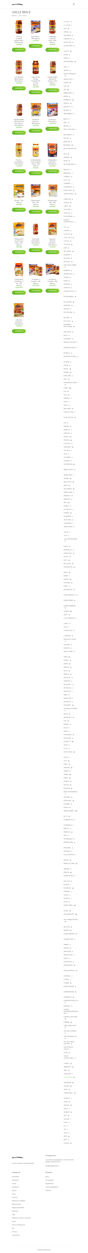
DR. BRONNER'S (70, 297)
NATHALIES (68, 702)
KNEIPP (67, 576)
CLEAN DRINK (69, 216)
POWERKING (69, 825)
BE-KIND (67, 110)
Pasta (14, 1221)
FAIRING (68, 372)
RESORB (67, 869)
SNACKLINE (68, 951)
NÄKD (67, 695)
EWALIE (67, 365)
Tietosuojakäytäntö (51, 1187)
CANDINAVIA (69, 187)
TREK (67, 1070)
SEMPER (68, 930)
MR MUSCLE (68, 688)
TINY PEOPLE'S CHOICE (68, 1048)
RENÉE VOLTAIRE (70, 863)
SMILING (67, 948)
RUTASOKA (69, 888)
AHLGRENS (68, 35)
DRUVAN (67, 309)
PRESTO (67, 829)
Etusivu (14, 15)
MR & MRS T (69, 684)
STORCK (67, 979)
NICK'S (67, 714)
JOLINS (67, 532)
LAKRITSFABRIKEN (70, 607)
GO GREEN (68, 457)
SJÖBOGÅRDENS (70, 934)
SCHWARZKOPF (70, 914)
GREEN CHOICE (70, 470)
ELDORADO (68, 339)
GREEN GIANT (69, 475)
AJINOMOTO (69, 39)
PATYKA (68, 785)
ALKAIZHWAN (69, 46)
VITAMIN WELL (70, 1093)
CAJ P (67, 180)
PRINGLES (68, 832)
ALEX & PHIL (69, 42)
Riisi (13, 1228)
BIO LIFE (67, 138)
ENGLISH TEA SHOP (71, 342)
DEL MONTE (69, 251)
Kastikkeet (15, 1187)
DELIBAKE (68, 255)
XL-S (66, 1126)
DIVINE (67, 281)
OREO (67, 764)
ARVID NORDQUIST (70, 75)
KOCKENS (68, 583)
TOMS (67, 1053)
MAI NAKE (68, 645)
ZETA (67, 1136)
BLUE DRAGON (70, 148)
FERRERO (68, 398)
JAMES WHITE (69, 527)
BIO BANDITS (69, 135)
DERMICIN (68, 270)
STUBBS (68, 983)
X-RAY (67, 1122)
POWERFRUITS (69, 820)
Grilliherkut (15, 1180)
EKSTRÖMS (68, 332)
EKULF (67, 335)
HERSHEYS (68, 496)
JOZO (66, 535)
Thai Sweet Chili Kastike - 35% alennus (35, 241)
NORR (67, 731)
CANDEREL (68, 183)
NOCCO (67, 728)
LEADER (68, 611)
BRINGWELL (68, 173)
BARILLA (68, 103)
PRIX (66, 835)
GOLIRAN (68, 461)
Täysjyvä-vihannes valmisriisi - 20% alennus (52, 242)
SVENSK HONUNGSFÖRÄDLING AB (71, 1011)
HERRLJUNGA (69, 492)
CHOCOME (68, 209)
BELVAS (67, 126)
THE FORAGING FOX (70, 1037)
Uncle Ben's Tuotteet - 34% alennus (36, 281)
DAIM (66, 248)
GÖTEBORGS (69, 464)
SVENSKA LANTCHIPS (70, 1018)
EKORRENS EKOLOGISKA (69, 325)
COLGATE (68, 244)
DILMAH (67, 277)
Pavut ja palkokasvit (18, 1225)
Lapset (14, 1190)
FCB (66, 391)
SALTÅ (67, 902)
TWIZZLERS (68, 1074)
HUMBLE (68, 513)
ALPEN (67, 55)
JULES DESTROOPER (70, 540)
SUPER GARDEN (70, 986)
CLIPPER (67, 231)
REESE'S (67, 860)
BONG (67, 161)
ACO (66, 28)
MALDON (68, 648)
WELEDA (68, 1105)
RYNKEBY (68, 891)
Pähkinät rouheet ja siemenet (21, 1218)
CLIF (66, 227)
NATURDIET (69, 705)
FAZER (67, 388)
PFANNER (68, 804)
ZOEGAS (68, 1143)
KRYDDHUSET (69, 590)
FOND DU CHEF (69, 412)
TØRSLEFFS (69, 1067)
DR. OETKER (69, 302)
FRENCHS (68, 433)
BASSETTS (68, 107)
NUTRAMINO (69, 735)
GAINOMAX (69, 447)
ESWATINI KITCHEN (71, 356)
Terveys (14, 1232)
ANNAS (67, 58)
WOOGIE (67, 1119)
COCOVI (68, 241)
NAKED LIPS (68, 698)
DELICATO (68, 262)
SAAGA (67, 895)
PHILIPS (67, 807)
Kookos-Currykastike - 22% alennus (19, 162)
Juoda (14, 1183)
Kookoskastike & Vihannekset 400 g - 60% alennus (36, 163)
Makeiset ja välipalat (18, 1201)
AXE (66, 89)
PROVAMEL (68, 848)
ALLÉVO (68, 51)
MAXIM (67, 664)
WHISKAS (68, 1112)
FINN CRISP (68, 409)
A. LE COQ (68, 25)
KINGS (67, 572)
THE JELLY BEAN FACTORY (69, 1043)
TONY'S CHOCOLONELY (70, 1057)
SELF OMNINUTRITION (71, 920)
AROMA (67, 70)
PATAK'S (68, 781)
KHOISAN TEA (69, 567)
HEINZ (67, 485)
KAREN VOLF (69, 553)
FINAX (67, 405)
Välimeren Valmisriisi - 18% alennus (19, 322)
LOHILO (67, 623)
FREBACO (68, 430)
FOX (66, 423)
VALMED (68, 1086)
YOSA (67, 1133)
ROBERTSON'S (69, 876)
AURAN (67, 83)
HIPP (67, 503)
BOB (66, 154)
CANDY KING (69, 190)
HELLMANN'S (69, 489)
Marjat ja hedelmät (18, 1207)
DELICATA (68, 258)
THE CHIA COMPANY (70, 1032)
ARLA (66, 67)
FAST (67, 379)
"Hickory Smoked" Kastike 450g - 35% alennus (19, 39)
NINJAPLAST (69, 717)
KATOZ (67, 557)
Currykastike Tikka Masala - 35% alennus (19, 79)
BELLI (66, 122)
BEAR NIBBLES (69, 114)
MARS (67, 657)
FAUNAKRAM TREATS (70, 383)
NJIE (66, 721)
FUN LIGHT (68, 443)
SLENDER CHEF (69, 939)
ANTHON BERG (70, 61)
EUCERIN (67, 362)
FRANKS (68, 426)
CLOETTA (68, 234)
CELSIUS (68, 203)
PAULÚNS (68, 788)
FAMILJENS (68, 376)
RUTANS (67, 885)
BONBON (68, 157)
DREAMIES (68, 305)
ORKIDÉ (67, 771)
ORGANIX (68, 768)
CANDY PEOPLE (70, 194)
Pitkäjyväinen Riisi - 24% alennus (52, 202)
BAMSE (67, 96)
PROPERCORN (69, 842)
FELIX (67, 395)
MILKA (67, 671)
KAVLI (67, 560)
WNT (67, 1115)
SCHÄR (67, 911)
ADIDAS (67, 32)
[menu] (74, 4)
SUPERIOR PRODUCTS (71, 1002)
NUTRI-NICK (68, 738)
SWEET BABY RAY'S (70, 1027)
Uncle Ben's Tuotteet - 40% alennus (52, 281)
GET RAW (68, 450)
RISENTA (68, 872)
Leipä (13, 1194)
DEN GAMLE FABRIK (70, 266)
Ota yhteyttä (49, 1180)
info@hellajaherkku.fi (52, 1166)
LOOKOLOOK (69, 630)
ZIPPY (66, 1140)
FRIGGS (68, 437)
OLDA (67, 757)
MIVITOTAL (68, 678)
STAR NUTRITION (70, 971)
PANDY (67, 778)
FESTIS (67, 402)
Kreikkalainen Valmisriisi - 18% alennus (52, 162)
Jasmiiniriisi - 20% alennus (52, 120)
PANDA (67, 774)
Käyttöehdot (49, 1183)
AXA (66, 86)
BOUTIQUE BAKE (70, 164)
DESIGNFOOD (69, 274)
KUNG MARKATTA (71, 595)
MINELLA (68, 674)
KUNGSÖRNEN (70, 600)
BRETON (67, 170)
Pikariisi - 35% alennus (18, 201)
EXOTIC (67, 369)
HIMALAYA (68, 499)
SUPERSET (68, 1006)
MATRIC (67, 660)
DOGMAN (68, 284)
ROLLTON (68, 881)
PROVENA (68, 851)
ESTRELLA (68, 353)
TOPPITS (68, 1063)
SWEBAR (68, 1022)
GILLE (66, 454)
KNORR (68, 579)
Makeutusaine (16, 1204)
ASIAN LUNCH (69, 79)
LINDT (67, 615)
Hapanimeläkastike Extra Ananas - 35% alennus (52, 80)
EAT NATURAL (69, 312)
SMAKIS (67, 945)
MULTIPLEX (68, 691)
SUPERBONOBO (70, 992)
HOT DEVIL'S (69, 509)
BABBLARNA (69, 93)
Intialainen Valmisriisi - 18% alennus (36, 121)
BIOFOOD (68, 142)
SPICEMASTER (70, 965)
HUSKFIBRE (68, 516)
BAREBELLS (69, 100)
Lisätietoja (19, 50)
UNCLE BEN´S (69, 1077)
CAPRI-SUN (68, 199)
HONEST (67, 506)
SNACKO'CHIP (69, 955)
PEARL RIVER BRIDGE (70, 793)
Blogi (47, 1177)
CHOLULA (68, 213)
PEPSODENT (69, 801)
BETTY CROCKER (70, 129)
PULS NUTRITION (70, 855)
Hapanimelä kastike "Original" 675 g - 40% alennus (35, 81)
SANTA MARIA (70, 905)
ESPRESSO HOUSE (70, 348)
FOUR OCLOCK (70, 417)
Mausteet (15, 1211)
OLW (67, 761)
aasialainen (15, 1177)
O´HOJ (67, 748)
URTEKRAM (69, 1083)
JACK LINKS (68, 520)
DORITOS (68, 288)
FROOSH (68, 440)
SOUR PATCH (69, 962)
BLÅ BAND (68, 145)
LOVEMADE (68, 636)
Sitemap (48, 1190)
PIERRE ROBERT (70, 811)
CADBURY (68, 177)
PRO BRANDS (69, 839)
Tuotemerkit (16, 1235)
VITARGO (68, 1098)
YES (66, 1129)
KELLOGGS (69, 564)
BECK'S (67, 119)
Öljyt (13, 1214)
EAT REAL (68, 318)
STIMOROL (68, 976)
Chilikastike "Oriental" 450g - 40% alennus (52, 39)
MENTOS (68, 667)
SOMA (67, 958)
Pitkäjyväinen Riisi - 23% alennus (35, 202)
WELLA (67, 1109)
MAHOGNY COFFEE (70, 640)
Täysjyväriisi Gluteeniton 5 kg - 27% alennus (18, 282)
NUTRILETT (69, 742)
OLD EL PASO (69, 752)
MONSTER (68, 681)
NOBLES (67, 724)
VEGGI (67, 1089)
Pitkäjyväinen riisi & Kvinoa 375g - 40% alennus (18, 242)
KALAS (67, 546)
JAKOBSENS (69, 523)
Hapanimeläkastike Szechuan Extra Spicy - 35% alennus (19, 122)
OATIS (67, 745)
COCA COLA (69, 238)
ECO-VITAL (68, 321)
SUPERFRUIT (69, 997)
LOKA (66, 627)
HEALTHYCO (69, 482)
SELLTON (68, 927)
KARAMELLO (69, 550)
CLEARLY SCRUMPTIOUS (69, 221)
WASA (67, 1102)
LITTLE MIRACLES (70, 618)
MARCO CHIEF (69, 651)
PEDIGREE (68, 797)
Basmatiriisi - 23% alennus (35, 38)
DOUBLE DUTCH (70, 291)
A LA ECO (68, 22)
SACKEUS (68, 898)
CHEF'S (67, 206)
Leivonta (14, 1197)
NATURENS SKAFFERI (70, 709)
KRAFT (67, 586)
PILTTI (67, 816)
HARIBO (68, 478)
